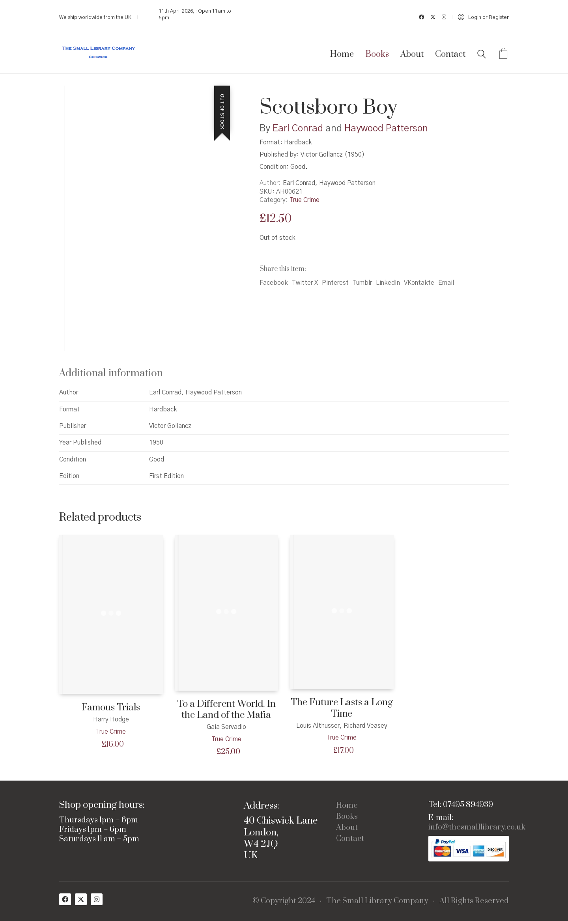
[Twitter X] (81, 899)
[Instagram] (97, 899)
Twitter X (305, 283)
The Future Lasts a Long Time (342, 708)
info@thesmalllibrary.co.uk (476, 827)
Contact (350, 839)
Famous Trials (111, 708)
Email (446, 283)
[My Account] (483, 17)
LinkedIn (388, 283)
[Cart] (503, 54)
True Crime (305, 200)
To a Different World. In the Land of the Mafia (226, 710)
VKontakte (419, 283)
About (347, 828)
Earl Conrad (298, 128)
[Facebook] (65, 899)
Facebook (274, 283)
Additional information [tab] (111, 373)
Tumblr (362, 283)
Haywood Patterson (386, 128)
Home (347, 806)
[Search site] (481, 55)
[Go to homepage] (98, 54)
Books (347, 817)
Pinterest (335, 283)
